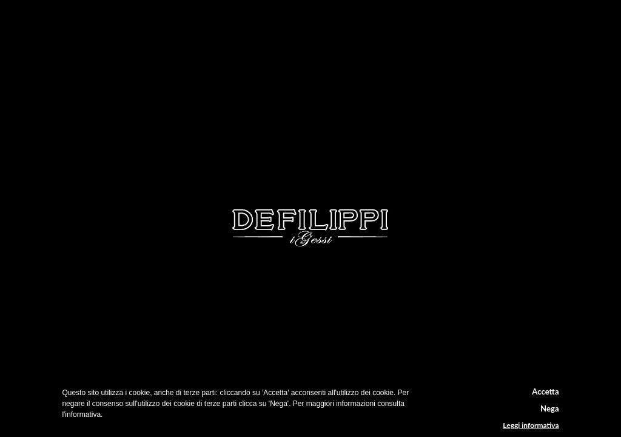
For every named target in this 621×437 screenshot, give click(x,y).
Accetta (545, 391)
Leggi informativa (531, 425)
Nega (549, 408)
